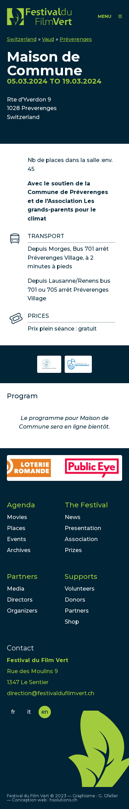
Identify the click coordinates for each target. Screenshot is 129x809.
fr (13, 712)
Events (16, 539)
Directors (20, 599)
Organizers (22, 610)
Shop (72, 621)
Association (81, 539)
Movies (17, 517)
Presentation (83, 528)
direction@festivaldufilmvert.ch (50, 693)
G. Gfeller (108, 795)
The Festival (86, 505)
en (44, 712)
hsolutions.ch (63, 799)
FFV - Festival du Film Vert (39, 16)
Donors (75, 599)
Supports (81, 576)
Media (15, 588)
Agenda (21, 505)
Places (16, 528)
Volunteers (80, 588)
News (72, 517)
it (29, 712)
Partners (22, 576)
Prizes (73, 550)
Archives (19, 550)
